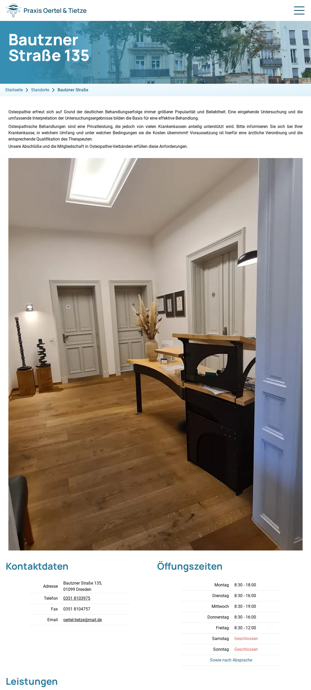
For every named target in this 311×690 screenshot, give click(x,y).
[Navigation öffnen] (299, 10)
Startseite (14, 89)
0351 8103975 (76, 598)
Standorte (40, 89)
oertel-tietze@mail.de (82, 619)
